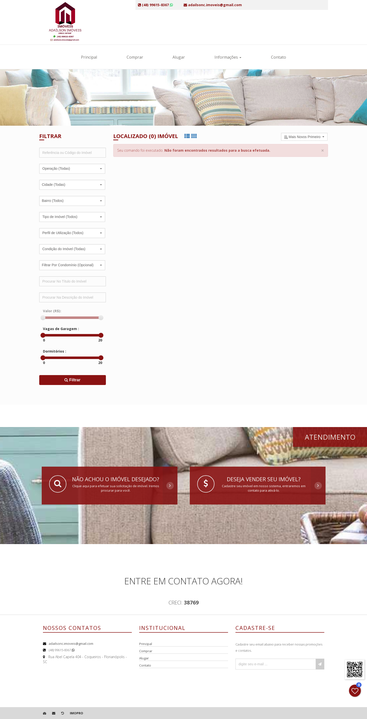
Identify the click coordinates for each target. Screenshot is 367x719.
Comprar (135, 57)
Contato (278, 57)
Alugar (179, 57)
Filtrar (72, 380)
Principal (89, 57)
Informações (227, 57)
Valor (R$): (52, 311)
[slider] (42, 317)
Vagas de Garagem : (61, 328)
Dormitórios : (54, 351)
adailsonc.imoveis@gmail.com (71, 643)
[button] (72, 169)
